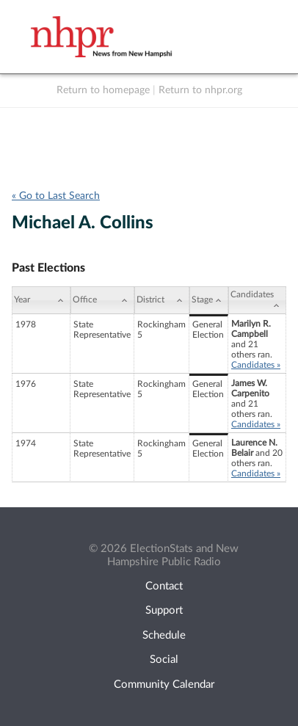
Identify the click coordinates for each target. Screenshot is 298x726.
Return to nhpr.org (200, 90)
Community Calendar (164, 684)
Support (164, 610)
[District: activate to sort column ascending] (161, 300)
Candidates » (255, 364)
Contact (164, 586)
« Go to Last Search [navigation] (56, 196)
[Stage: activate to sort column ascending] (208, 300)
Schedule (164, 635)
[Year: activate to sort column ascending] (41, 300)
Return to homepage (103, 90)
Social (164, 659)
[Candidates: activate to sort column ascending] (257, 300)
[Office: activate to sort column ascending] (102, 300)
